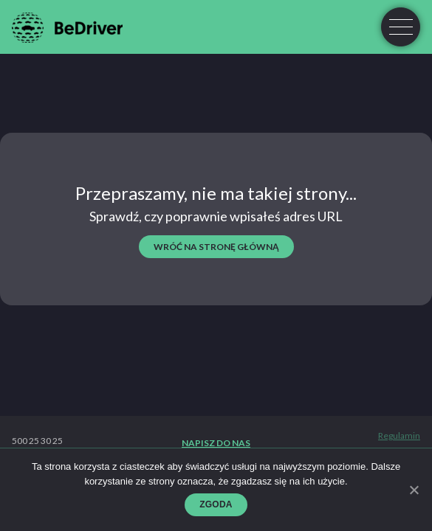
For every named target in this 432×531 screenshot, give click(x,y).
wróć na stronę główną (216, 246)
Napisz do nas (216, 443)
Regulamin (399, 436)
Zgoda (216, 504)
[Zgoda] (413, 489)
